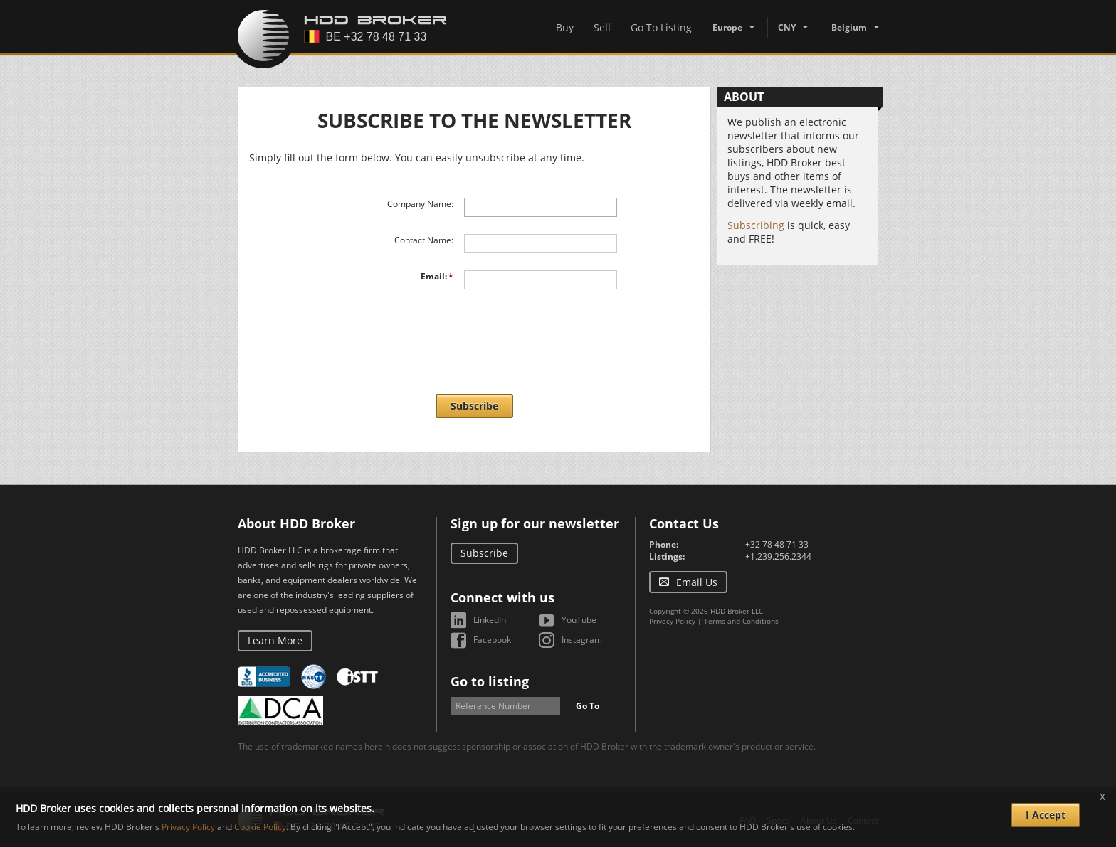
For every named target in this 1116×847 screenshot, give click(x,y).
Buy (565, 27)
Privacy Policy (672, 621)
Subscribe (474, 405)
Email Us (696, 582)
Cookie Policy (260, 827)
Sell (602, 27)
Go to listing (490, 681)
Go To (587, 706)
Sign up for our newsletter (535, 523)
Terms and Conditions (741, 621)
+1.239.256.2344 (778, 556)
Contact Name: (423, 240)
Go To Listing (661, 27)
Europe (727, 27)
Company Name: (420, 204)
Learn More (275, 640)
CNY (787, 27)
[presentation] (475, 334)
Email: (434, 276)
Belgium (849, 27)
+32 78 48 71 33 (777, 544)
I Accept (1045, 814)
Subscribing (755, 225)
